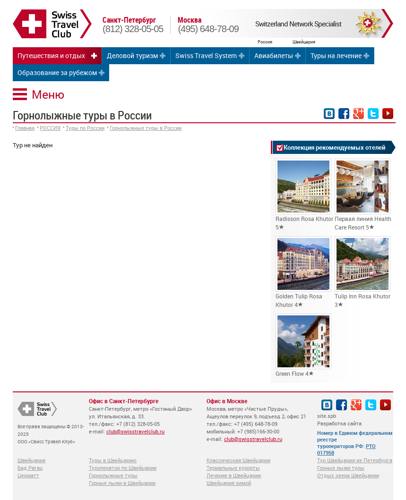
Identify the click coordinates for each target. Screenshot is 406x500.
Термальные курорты (233, 467)
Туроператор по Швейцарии (122, 467)
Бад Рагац (30, 467)
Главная (25, 127)
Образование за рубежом (57, 72)
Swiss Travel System (206, 55)
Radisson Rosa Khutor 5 (304, 195)
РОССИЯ (50, 127)
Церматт (28, 475)
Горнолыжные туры (113, 475)
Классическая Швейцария (238, 460)
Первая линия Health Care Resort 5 (363, 195)
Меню (48, 94)
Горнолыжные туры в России (145, 127)
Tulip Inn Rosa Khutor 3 (362, 272)
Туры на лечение (336, 55)
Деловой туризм (132, 55)
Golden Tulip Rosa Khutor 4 (303, 272)
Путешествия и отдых (51, 55)
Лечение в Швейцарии (234, 475)
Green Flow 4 (303, 345)
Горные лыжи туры (340, 467)
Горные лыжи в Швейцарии (122, 482)
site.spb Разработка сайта (339, 419)
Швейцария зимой (229, 482)
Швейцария (31, 460)
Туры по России (85, 127)
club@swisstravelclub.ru (135, 431)
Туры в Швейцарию (113, 460)
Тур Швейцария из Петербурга (354, 460)
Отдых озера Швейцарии (348, 475)
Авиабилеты (273, 55)
